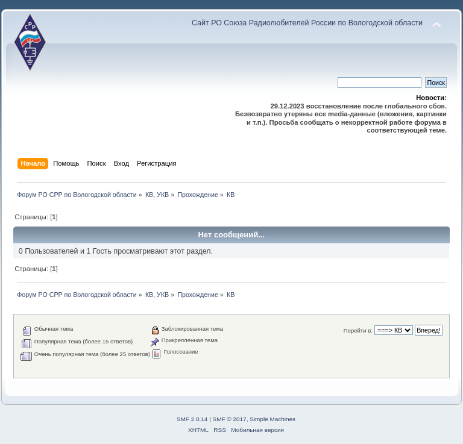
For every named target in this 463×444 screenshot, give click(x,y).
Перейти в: (358, 330)
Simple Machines (272, 419)
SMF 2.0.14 (192, 419)
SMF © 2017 (230, 419)
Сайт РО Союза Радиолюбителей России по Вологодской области (307, 23)
